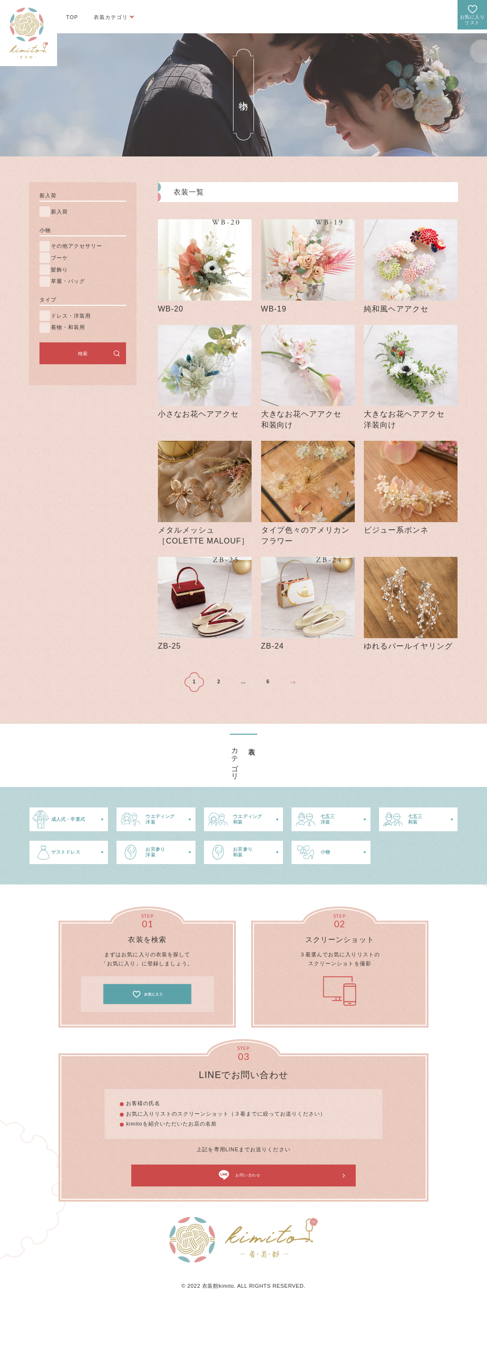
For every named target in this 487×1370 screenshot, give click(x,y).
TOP (72, 17)
